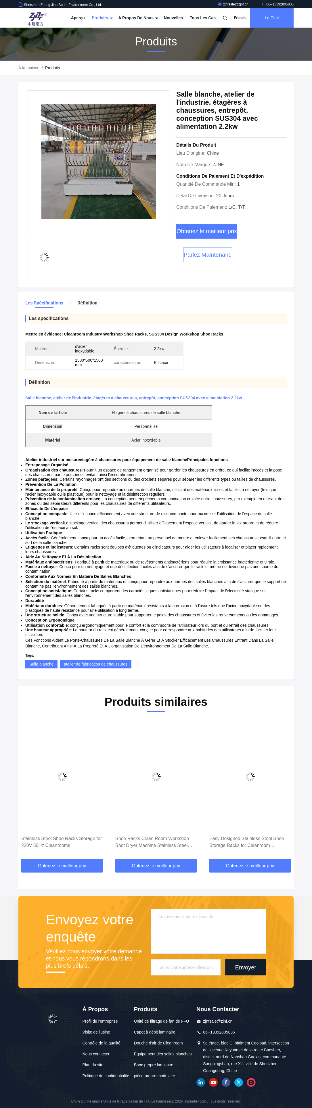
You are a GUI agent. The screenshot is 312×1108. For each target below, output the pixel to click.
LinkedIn (200, 1082)
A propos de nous (137, 18)
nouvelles (173, 18)
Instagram (251, 1082)
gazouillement (238, 1082)
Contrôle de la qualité (101, 1043)
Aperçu (78, 18)
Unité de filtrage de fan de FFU (161, 1021)
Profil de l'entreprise (100, 1021)
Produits (102, 18)
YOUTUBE (213, 1082)
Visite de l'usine (96, 1032)
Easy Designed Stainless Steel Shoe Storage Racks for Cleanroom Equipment (246, 842)
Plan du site (93, 1065)
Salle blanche (41, 664)
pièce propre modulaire (154, 1076)
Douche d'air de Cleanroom (158, 1043)
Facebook (226, 1082)
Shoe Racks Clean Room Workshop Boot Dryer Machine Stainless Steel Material (152, 842)
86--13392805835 (277, 4)
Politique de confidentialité (106, 1076)
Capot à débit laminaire (154, 1032)
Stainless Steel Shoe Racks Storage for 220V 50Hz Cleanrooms (61, 842)
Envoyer (245, 967)
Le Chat (272, 18)
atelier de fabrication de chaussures (95, 664)
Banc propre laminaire (153, 1065)
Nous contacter (96, 1054)
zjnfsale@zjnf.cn (233, 4)
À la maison (28, 68)
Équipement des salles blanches (163, 1054)
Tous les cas (203, 18)
